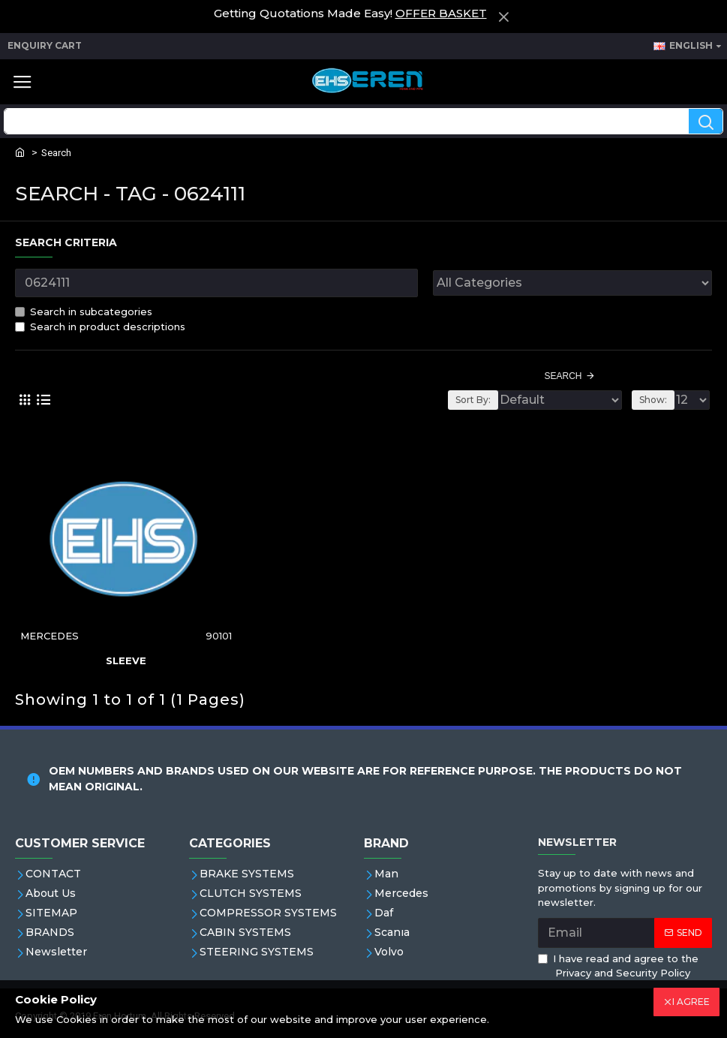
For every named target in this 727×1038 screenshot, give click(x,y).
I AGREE (691, 1001)
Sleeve (126, 660)
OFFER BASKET (441, 13)
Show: (653, 399)
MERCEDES (49, 636)
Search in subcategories (83, 311)
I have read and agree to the (618, 966)
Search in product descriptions (100, 326)
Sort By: (473, 399)
